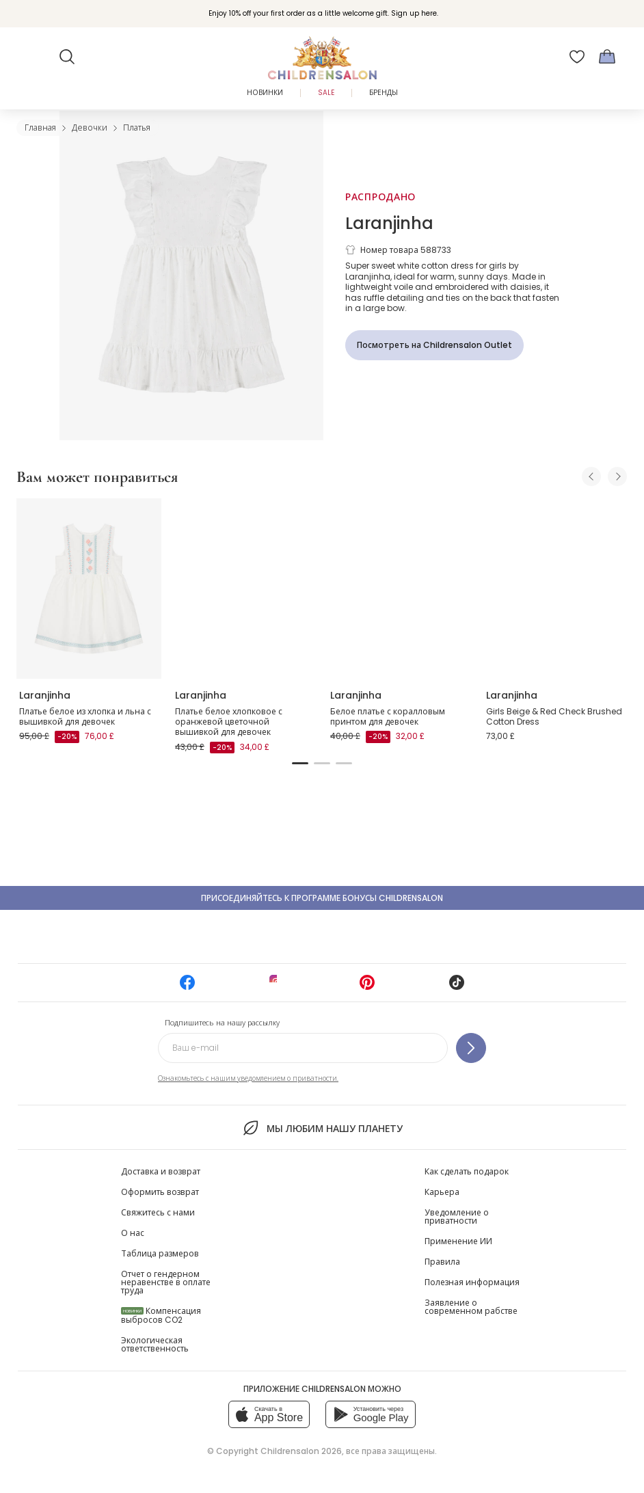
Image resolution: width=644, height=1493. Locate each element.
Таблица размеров (160, 1253)
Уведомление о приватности (457, 1216)
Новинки (265, 93)
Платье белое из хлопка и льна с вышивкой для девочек (85, 716)
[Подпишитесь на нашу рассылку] (471, 1048)
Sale (326, 93)
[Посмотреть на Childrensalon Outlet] (434, 345)
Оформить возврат (160, 1192)
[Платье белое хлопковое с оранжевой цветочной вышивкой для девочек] (244, 588)
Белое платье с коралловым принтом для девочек (387, 716)
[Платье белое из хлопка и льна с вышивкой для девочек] (88, 588)
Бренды (383, 93)
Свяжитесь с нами (158, 1212)
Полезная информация (472, 1282)
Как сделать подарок (467, 1171)
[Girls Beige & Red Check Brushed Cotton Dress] (555, 588)
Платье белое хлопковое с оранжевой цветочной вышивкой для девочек (228, 722)
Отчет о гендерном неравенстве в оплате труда (166, 1282)
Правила (442, 1261)
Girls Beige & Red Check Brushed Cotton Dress (554, 716)
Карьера (442, 1192)
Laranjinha (389, 223)
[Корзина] (607, 57)
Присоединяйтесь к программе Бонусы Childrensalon (322, 898)
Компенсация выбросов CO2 (161, 1315)
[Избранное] (577, 57)
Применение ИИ (458, 1241)
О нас (132, 1233)
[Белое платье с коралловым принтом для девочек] (399, 588)
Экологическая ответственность (155, 1344)
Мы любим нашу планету (321, 1128)
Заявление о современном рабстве (471, 1307)
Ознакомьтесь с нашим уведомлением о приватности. (248, 1078)
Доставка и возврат (160, 1171)
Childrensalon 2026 (301, 1451)
